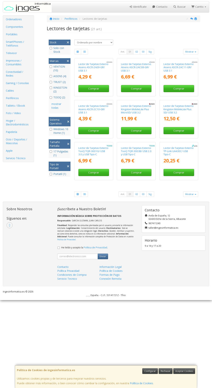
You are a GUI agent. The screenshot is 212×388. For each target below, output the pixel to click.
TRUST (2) (58, 82)
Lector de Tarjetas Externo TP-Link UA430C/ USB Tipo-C (179, 239)
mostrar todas (56, 105)
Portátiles (11, 34)
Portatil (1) (58, 174)
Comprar (93, 118)
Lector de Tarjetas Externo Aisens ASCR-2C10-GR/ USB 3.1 (93, 168)
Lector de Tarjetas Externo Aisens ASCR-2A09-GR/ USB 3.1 (93, 97)
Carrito (198, 6)
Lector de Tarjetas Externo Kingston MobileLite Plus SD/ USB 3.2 (179, 168)
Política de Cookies (141, 383)
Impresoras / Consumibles (13, 62)
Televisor (11, 53)
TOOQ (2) (57, 97)
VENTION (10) (57, 68)
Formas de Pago (109, 362)
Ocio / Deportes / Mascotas (16, 141)
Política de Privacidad (66, 327)
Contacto (160, 6)
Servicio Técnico (16, 158)
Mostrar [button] (190, 51)
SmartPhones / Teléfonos (15, 43)
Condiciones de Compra (71, 362)
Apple (9, 150)
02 (136, 51)
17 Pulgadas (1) (59, 153)
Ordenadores (14, 19)
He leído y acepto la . (84, 335)
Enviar (103, 344)
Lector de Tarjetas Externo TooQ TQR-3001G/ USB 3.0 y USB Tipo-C (93, 239)
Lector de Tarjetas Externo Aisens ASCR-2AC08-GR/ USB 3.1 (136, 97)
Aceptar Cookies (184, 371)
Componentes (14, 27)
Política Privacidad (68, 358)
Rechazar (165, 371)
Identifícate (138, 6)
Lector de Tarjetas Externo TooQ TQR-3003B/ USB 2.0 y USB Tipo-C (136, 239)
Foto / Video (13, 113)
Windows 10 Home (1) (59, 131)
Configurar (150, 371)
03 (143, 51)
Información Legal (110, 354)
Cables (10, 90)
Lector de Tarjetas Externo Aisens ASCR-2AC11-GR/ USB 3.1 (179, 97)
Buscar (179, 6)
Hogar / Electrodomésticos (17, 122)
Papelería (11, 132)
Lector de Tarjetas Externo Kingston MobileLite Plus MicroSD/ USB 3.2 (136, 168)
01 (130, 51)
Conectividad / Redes (14, 73)
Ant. (123, 51)
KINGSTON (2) (58, 89)
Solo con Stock (57, 49)
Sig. (150, 51)
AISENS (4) (58, 76)
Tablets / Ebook (15, 105)
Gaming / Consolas (17, 83)
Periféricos (12, 98)
